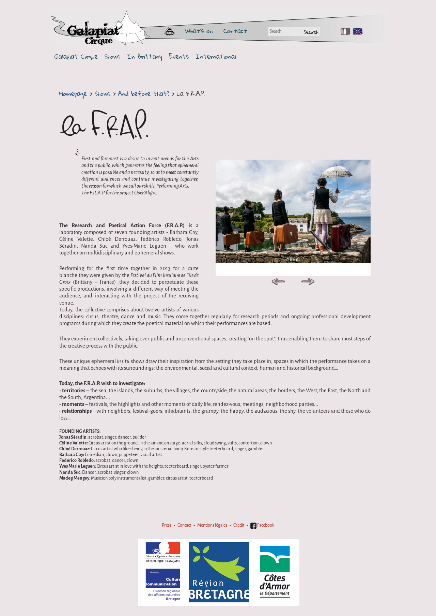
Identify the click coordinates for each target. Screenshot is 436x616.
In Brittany (144, 56)
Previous (278, 283)
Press (166, 525)
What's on (199, 30)
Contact (235, 30)
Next (308, 283)
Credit (238, 525)
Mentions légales (212, 525)
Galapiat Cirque (76, 56)
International (216, 56)
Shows (112, 56)
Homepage (73, 93)
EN (356, 31)
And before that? (143, 93)
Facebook (262, 525)
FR (343, 31)
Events (179, 56)
